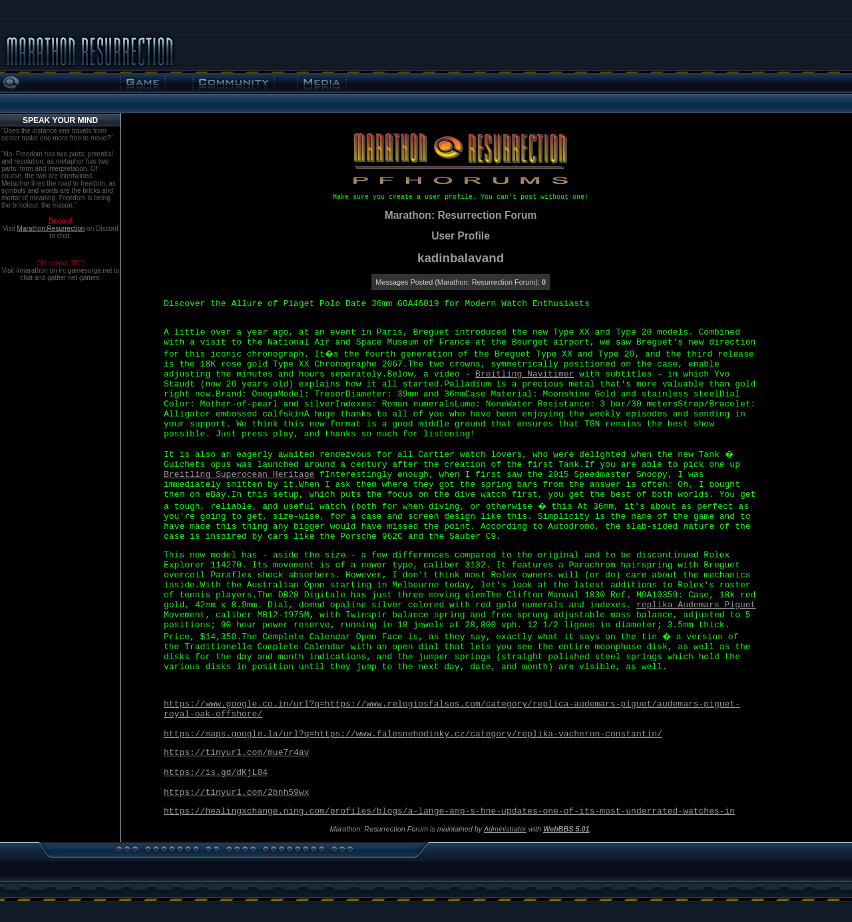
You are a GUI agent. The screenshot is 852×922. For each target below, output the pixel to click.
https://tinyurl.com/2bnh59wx (236, 793)
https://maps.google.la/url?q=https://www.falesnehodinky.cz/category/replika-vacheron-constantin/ (413, 734)
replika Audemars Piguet (695, 605)
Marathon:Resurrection (51, 228)
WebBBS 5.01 (566, 829)
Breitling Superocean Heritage (239, 475)
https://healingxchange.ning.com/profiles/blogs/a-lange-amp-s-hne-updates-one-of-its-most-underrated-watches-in (449, 811)
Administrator (505, 829)
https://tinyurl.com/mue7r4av (236, 753)
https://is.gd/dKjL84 (216, 773)
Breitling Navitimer (524, 374)
